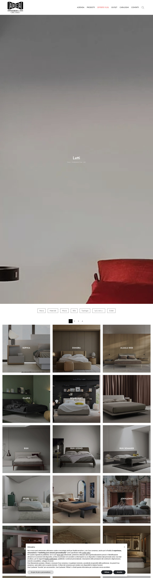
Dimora (76, 348)
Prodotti (91, 7)
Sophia (26, 348)
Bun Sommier (127, 448)
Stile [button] (74, 310)
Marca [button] (41, 310)
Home (69, 162)
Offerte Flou (103, 7)
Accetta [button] (119, 572)
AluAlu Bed (126, 348)
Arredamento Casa (77, 162)
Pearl (26, 498)
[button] (124, 547)
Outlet (114, 7)
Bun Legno (76, 448)
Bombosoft (76, 398)
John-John (126, 498)
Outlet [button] (111, 310)
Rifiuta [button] (107, 572)
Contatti (135, 7)
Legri (127, 398)
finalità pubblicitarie (50, 559)
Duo (76, 498)
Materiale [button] (53, 310)
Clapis (26, 398)
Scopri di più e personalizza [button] (40, 572)
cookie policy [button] (86, 553)
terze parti (60, 555)
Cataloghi (124, 7)
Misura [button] (64, 310)
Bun (26, 448)
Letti (84, 162)
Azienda (80, 7)
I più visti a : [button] (98, 310)
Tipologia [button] (85, 310)
